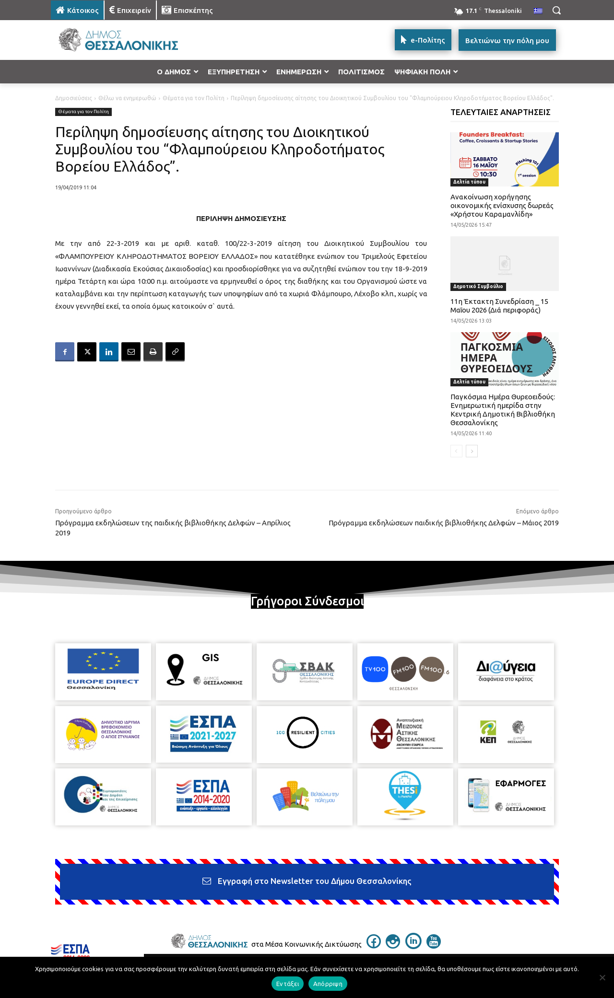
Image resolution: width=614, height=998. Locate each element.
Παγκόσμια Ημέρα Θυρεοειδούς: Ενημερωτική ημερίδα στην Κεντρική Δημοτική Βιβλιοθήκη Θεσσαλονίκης (502, 410)
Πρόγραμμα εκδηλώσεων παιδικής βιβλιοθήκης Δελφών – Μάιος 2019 (444, 523)
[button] (556, 10)
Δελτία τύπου (469, 182)
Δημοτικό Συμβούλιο (478, 286)
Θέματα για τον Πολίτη (193, 98)
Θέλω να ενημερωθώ (127, 98)
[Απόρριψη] (602, 977)
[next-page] (472, 451)
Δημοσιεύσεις (73, 98)
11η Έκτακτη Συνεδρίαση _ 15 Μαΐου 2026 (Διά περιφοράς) (499, 305)
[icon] (373, 946)
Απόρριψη (327, 983)
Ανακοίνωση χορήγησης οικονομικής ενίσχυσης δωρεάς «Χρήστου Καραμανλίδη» (502, 205)
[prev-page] (456, 451)
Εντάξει (287, 983)
